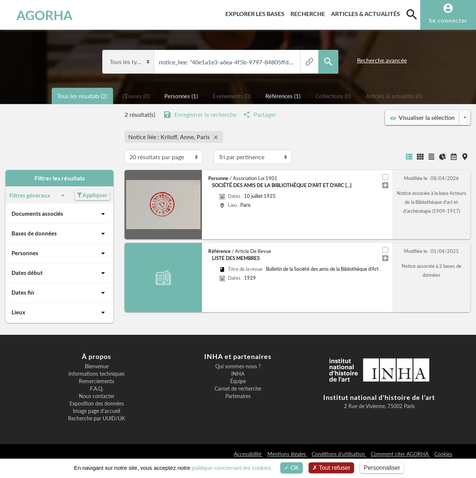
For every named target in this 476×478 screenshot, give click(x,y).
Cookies (443, 454)
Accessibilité (248, 454)
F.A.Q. (96, 389)
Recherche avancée (382, 60)
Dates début (59, 273)
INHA (237, 374)
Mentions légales (287, 454)
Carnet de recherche (238, 389)
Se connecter (448, 20)
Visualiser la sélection (422, 117)
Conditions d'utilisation (339, 454)
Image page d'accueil (96, 411)
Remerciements (96, 381)
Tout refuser (331, 468)
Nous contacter (97, 396)
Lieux (59, 312)
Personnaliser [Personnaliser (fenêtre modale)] (382, 468)
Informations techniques (96, 374)
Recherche (309, 12)
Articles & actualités (367, 12)
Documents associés (59, 213)
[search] (411, 14)
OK (291, 468)
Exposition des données (97, 403)
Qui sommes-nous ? (238, 366)
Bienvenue (97, 366)
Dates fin (59, 292)
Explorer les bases (256, 12)
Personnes (59, 253)
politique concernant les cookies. (232, 468)
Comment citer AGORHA (400, 454)
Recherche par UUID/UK (96, 418)
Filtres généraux (38, 195)
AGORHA (42, 14)
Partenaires (238, 396)
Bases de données (59, 233)
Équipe (238, 381)
